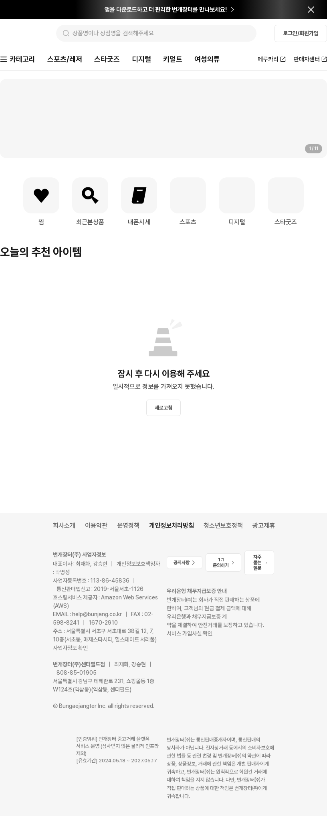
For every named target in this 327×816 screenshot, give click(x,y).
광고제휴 (263, 525)
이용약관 (96, 525)
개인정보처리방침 (171, 525)
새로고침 (163, 409)
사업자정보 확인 (70, 648)
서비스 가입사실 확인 (189, 633)
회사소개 (64, 525)
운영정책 (128, 525)
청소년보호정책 (223, 525)
